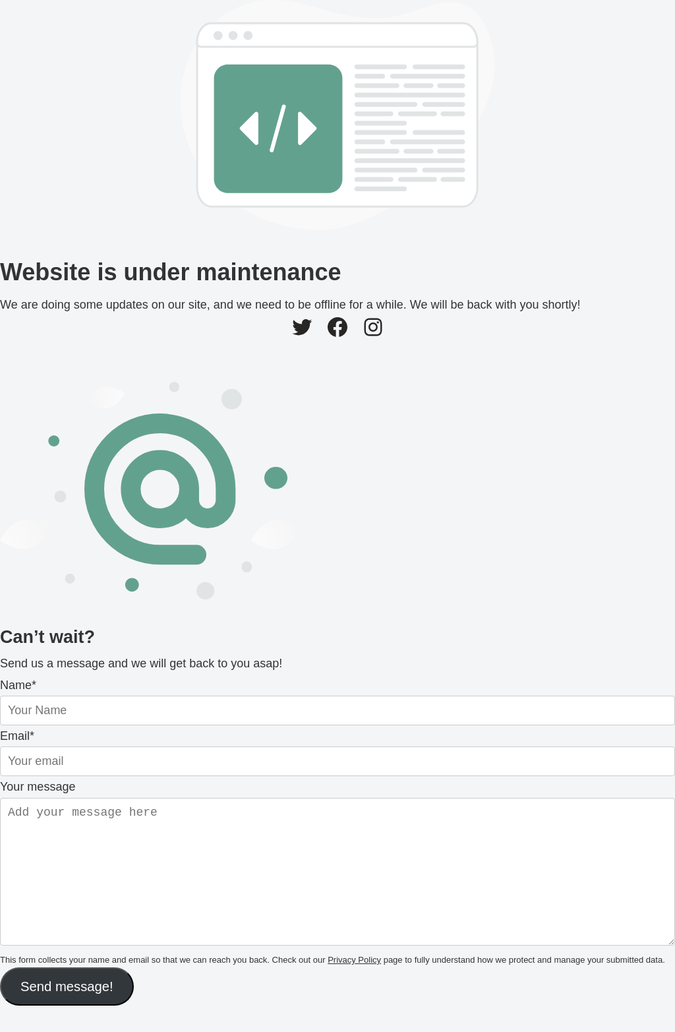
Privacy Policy (354, 986)
